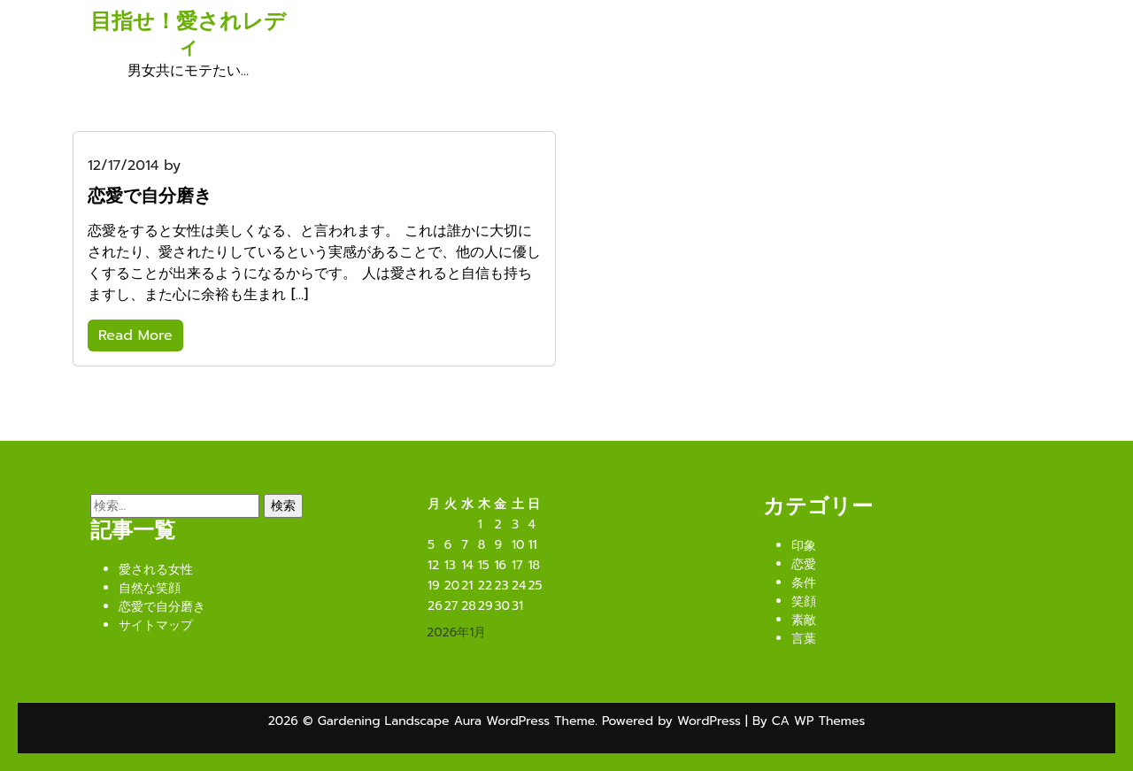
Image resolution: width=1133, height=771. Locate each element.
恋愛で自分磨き (162, 607)
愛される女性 (156, 569)
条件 (803, 583)
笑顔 (803, 601)
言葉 (803, 638)
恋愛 (803, 564)
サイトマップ (156, 625)
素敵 (803, 620)
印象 (803, 545)
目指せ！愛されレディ (188, 34)
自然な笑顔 (150, 588)
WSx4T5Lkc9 (229, 165)
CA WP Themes (818, 721)
